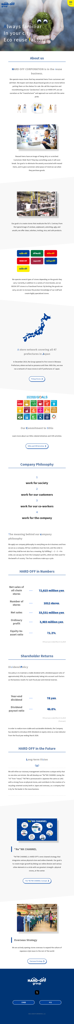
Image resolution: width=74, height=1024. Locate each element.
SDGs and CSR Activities (36, 446)
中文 (50, 1002)
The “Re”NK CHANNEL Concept (36, 881)
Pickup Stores (36, 379)
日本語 (23, 1002)
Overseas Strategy (36, 961)
